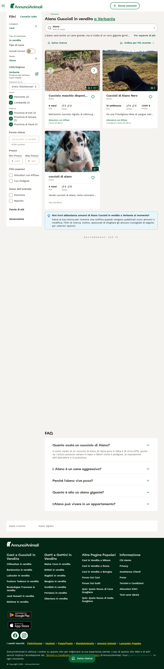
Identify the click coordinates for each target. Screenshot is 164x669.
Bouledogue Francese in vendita (21, 589)
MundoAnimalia (85, 643)
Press (123, 577)
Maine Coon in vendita (57, 564)
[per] (34, 255)
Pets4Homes (34, 643)
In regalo (17, 53)
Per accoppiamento (23, 61)
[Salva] (93, 97)
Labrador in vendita (18, 575)
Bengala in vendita (55, 581)
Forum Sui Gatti (91, 583)
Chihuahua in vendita (19, 564)
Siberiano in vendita (56, 598)
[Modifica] (36, 167)
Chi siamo (125, 560)
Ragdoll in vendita (55, 575)
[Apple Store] (19, 625)
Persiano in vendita (55, 592)
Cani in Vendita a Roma (95, 566)
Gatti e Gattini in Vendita (58, 557)
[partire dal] (18, 255)
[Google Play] (19, 615)
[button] (72, 70)
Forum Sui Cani (91, 577)
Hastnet (50, 643)
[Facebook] (15, 635)
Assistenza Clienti (130, 571)
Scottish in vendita (55, 587)
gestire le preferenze (140, 655)
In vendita (18, 46)
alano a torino (17, 526)
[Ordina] (137, 43)
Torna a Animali (19, 23)
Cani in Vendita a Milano (96, 560)
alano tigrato (46, 526)
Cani (12, 31)
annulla (32, 80)
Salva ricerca (57, 42)
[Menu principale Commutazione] (3, 6)
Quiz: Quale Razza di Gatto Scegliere (98, 600)
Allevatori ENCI (129, 589)
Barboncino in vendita (19, 569)
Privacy (124, 566)
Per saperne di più (144, 35)
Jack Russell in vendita (20, 596)
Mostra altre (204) (26, 153)
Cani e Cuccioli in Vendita (21, 557)
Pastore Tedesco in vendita (23, 581)
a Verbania (104, 19)
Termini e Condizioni (132, 583)
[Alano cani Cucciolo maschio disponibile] (72, 70)
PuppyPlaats (65, 643)
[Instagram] (24, 635)
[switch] (30, 73)
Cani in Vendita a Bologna (97, 571)
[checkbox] (11, 95)
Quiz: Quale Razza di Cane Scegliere (97, 591)
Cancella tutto (28, 16)
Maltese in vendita (18, 601)
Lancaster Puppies (130, 643)
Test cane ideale (129, 594)
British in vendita (54, 569)
